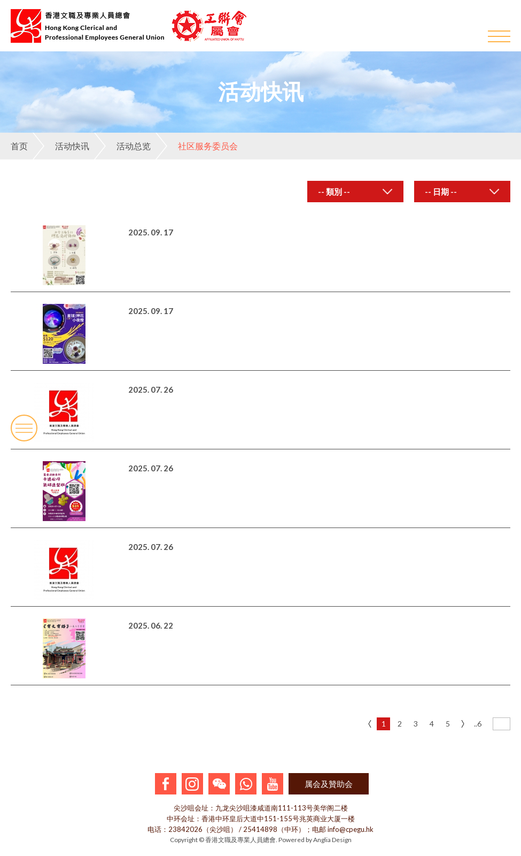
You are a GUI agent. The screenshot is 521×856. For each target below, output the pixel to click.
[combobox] (355, 191)
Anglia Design (332, 840)
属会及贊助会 (329, 784)
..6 (477, 723)
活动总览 (122, 146)
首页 (19, 146)
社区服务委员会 (196, 146)
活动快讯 (61, 146)
